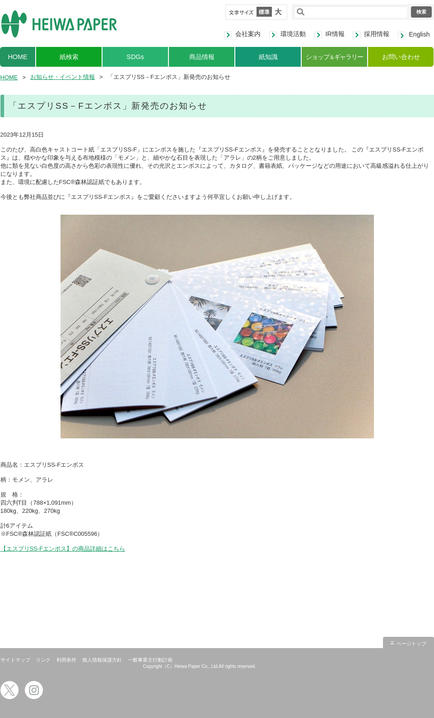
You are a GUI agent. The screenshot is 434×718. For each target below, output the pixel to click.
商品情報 (202, 56)
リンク (43, 660)
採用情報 (376, 33)
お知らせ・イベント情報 (62, 77)
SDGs (135, 56)
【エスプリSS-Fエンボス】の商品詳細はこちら (63, 548)
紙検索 (69, 56)
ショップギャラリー (334, 56)
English (419, 34)
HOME (17, 56)
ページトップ (411, 643)
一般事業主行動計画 (150, 660)
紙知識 (268, 56)
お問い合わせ (401, 56)
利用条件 (66, 660)
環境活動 (293, 33)
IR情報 (335, 33)
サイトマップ (15, 660)
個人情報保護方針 (102, 660)
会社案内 (248, 33)
